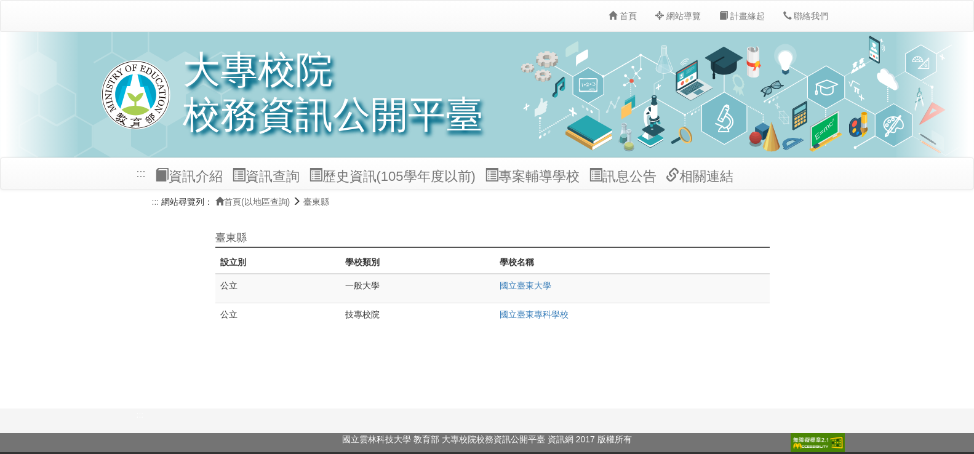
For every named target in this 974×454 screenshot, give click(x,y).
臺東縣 (316, 202)
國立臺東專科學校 (534, 314)
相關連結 (699, 176)
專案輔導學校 (532, 176)
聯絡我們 (806, 16)
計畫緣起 (742, 16)
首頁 (623, 16)
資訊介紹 (189, 176)
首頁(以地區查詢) (252, 202)
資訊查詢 (266, 176)
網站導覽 (678, 16)
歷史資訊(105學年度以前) (392, 176)
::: (141, 173)
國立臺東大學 (525, 285)
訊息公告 (623, 176)
